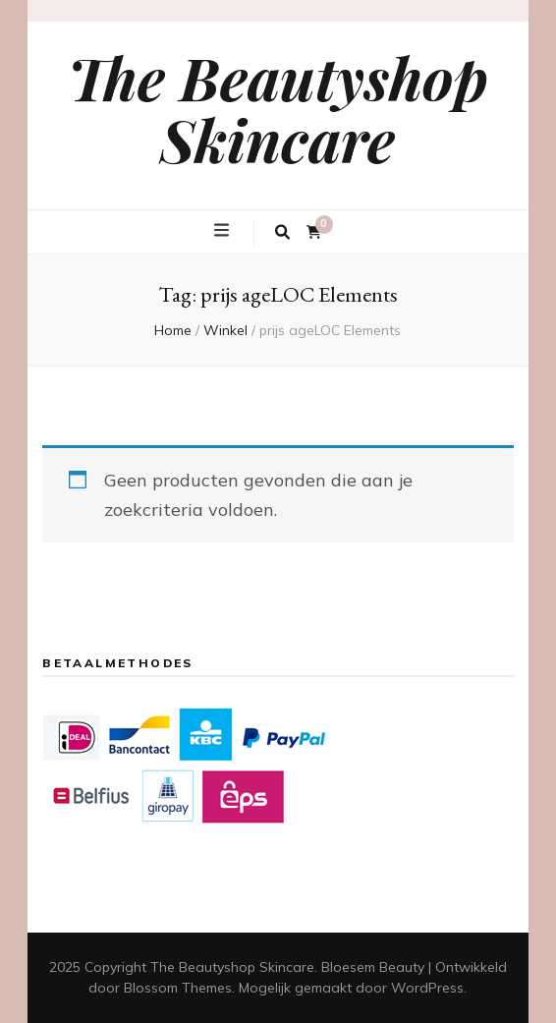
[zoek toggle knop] (282, 233)
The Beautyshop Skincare (278, 107)
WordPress (427, 987)
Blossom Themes (178, 987)
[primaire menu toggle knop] (224, 231)
